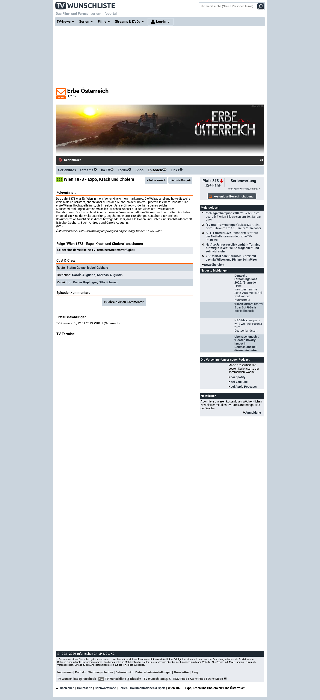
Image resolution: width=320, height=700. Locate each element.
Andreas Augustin (109, 275)
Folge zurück (157, 180)
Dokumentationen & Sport (147, 688)
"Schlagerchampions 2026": (233, 216)
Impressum (64, 672)
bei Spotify (238, 377)
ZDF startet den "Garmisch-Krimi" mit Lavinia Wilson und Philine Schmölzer (231, 257)
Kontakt (80, 672)
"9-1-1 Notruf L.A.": (232, 236)
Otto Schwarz (108, 282)
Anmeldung (253, 412)
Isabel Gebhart (97, 268)
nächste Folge (179, 180)
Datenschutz (124, 672)
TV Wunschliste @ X (157, 678)
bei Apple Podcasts (244, 386)
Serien (123, 688)
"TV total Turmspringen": (233, 226)
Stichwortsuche (105, 688)
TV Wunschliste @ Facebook (76, 678)
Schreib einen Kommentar (125, 302)
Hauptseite (84, 688)
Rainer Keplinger (85, 282)
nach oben (65, 688)
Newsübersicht (214, 264)
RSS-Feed (180, 678)
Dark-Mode (218, 678)
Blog (195, 672)
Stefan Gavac (76, 268)
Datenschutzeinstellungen (153, 672)
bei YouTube (239, 382)
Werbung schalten (100, 672)
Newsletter (181, 672)
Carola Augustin (83, 275)
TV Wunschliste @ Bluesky (123, 678)
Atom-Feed (197, 678)
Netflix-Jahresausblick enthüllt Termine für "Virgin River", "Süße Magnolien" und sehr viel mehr (233, 248)
